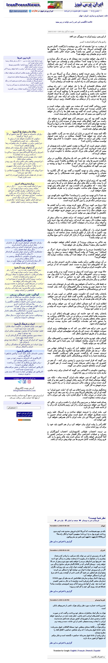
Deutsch (89, 651)
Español (97, 651)
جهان (81, 16)
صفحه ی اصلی (71, 520)
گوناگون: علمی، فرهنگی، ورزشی (24, 295)
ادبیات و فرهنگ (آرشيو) (24, 324)
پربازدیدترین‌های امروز (24, 183)
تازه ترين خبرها (23, 58)
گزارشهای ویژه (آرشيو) (24, 267)
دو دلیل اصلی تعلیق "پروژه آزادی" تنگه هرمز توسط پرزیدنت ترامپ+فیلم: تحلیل (26, 66)
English (73, 651)
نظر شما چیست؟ (97, 518)
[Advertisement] (24, 36)
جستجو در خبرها (24, 403)
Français (81, 651)
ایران (86, 16)
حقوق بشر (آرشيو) (24, 240)
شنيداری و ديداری (96, 16)
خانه (106, 16)
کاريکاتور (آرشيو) (24, 351)
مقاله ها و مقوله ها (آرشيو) (24, 132)
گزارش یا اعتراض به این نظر (61, 542)
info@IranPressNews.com (24, 390)
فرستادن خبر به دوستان (88, 520)
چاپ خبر (59, 520)
